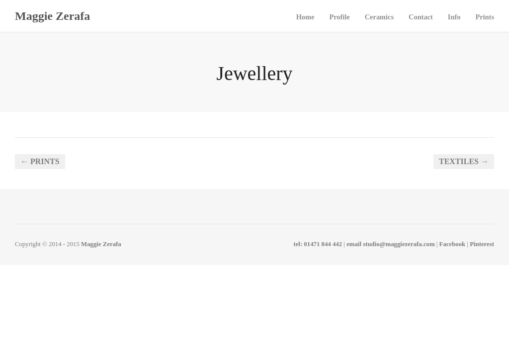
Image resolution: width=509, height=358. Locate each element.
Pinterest (482, 244)
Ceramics (379, 17)
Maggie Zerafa (52, 15)
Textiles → (464, 161)
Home (305, 17)
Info (454, 17)
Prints (484, 17)
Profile (339, 17)
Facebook (452, 244)
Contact (421, 17)
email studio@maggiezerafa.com (390, 244)
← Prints (40, 161)
